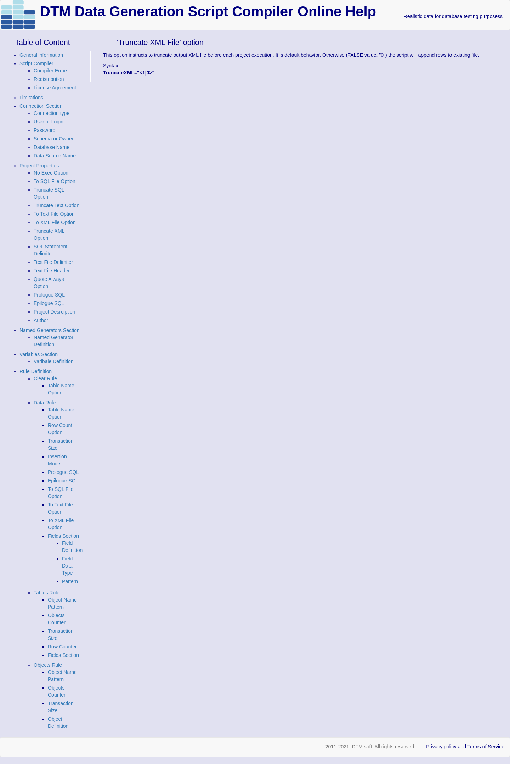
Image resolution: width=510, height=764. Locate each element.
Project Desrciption (54, 312)
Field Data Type (67, 566)
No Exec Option (51, 173)
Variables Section (38, 354)
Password (44, 130)
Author (41, 320)
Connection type (51, 113)
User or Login (48, 121)
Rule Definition (35, 371)
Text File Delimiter (53, 262)
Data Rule (45, 402)
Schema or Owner (54, 139)
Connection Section (40, 106)
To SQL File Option (54, 181)
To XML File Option (55, 222)
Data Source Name (55, 156)
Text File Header (52, 270)
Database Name (51, 147)
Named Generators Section (49, 330)
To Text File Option (54, 214)
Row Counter (62, 646)
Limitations (31, 97)
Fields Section (63, 536)
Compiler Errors (51, 70)
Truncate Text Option (56, 205)
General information (41, 55)
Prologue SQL (49, 295)
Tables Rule (47, 593)
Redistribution (49, 79)
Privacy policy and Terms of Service (465, 746)
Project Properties (39, 165)
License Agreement (55, 87)
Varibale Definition (54, 361)
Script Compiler (36, 63)
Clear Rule (45, 378)
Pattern (70, 581)
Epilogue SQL (49, 303)
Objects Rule (48, 665)
